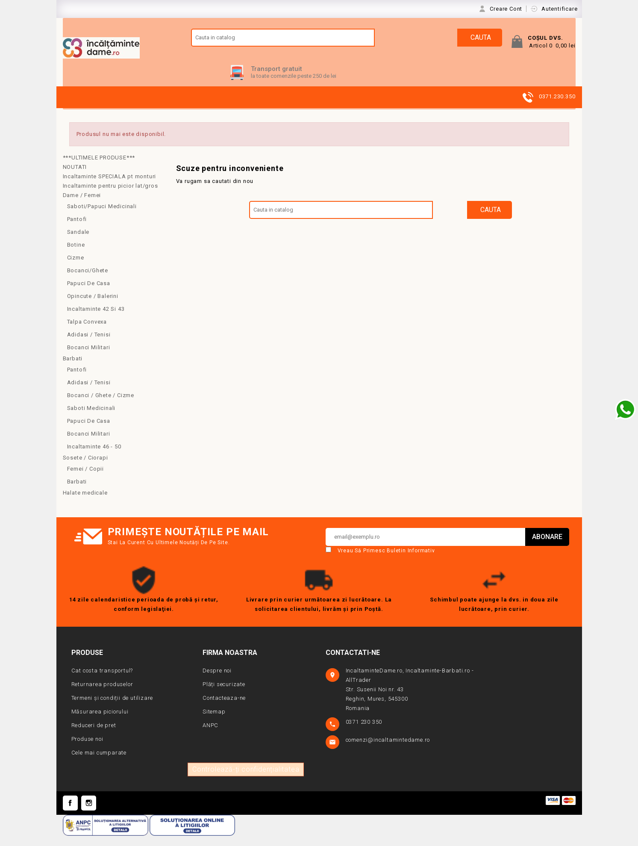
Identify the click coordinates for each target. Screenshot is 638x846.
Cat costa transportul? (102, 680)
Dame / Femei (82, 205)
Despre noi (217, 680)
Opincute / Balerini (92, 306)
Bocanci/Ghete (87, 280)
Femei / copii (85, 478)
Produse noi (87, 749)
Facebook (70, 812)
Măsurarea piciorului (100, 721)
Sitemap (214, 721)
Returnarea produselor (102, 694)
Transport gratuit (276, 79)
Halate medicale (85, 502)
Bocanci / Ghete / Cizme (100, 405)
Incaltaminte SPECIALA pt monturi (109, 186)
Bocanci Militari (88, 357)
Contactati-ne (353, 662)
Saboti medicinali (91, 418)
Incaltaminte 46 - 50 (94, 456)
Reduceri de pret (93, 735)
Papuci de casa (88, 293)
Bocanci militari (88, 443)
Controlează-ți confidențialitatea (245, 779)
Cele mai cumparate (98, 762)
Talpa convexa (87, 331)
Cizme (75, 267)
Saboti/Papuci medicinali (102, 216)
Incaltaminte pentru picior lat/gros (110, 195)
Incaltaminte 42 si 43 (96, 318)
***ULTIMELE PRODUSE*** (99, 167)
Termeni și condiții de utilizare (112, 708)
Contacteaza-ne (224, 708)
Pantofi (77, 229)
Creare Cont (507, 9)
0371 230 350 (365, 731)
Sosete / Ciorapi (85, 467)
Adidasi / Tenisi (89, 344)
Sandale (78, 242)
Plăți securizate (224, 694)
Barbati (73, 368)
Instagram (88, 812)
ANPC (210, 735)
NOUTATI (75, 177)
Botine (76, 254)
